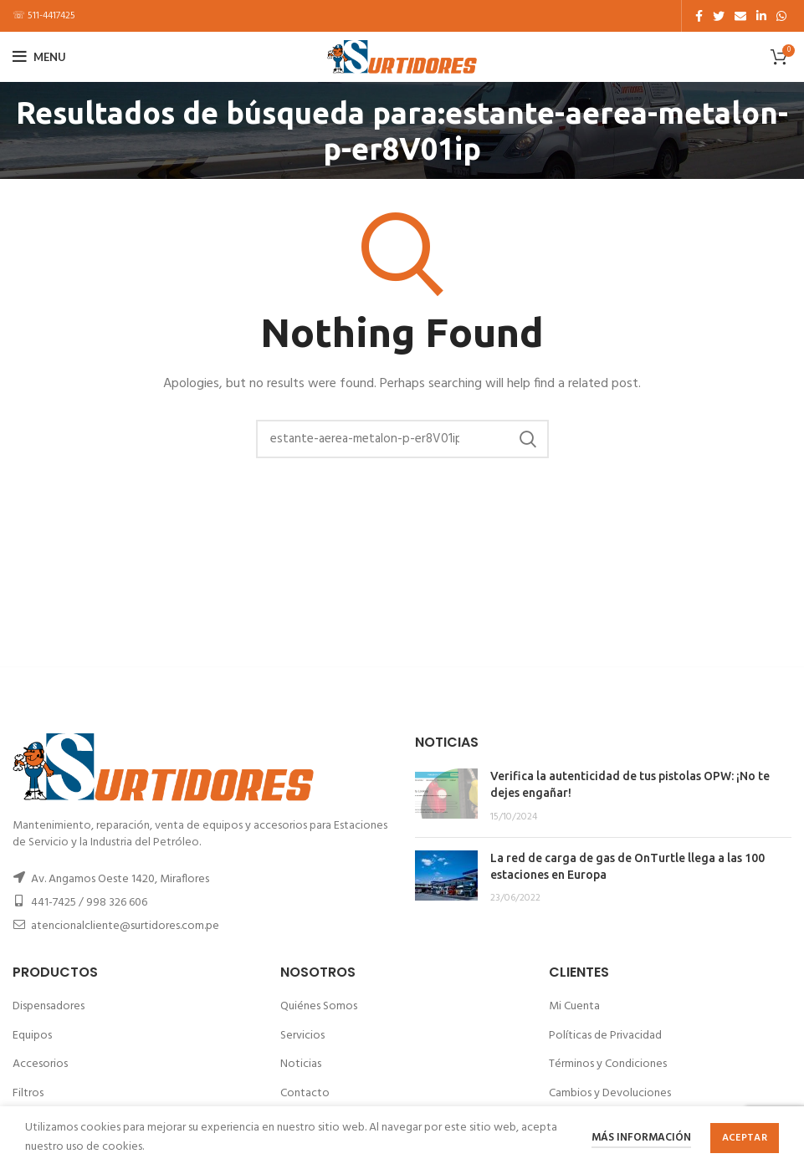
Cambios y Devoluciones (610, 1093)
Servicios (302, 1035)
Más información (641, 1137)
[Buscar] (402, 439)
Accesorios (40, 1064)
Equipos (32, 1035)
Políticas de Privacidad (605, 1035)
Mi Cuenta (574, 1006)
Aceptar (744, 1138)
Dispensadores (48, 1006)
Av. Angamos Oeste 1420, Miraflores (120, 879)
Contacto (305, 1093)
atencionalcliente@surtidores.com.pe (125, 926)
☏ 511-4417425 (44, 16)
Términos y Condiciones (608, 1064)
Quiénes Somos (318, 1006)
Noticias (300, 1064)
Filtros (28, 1093)
